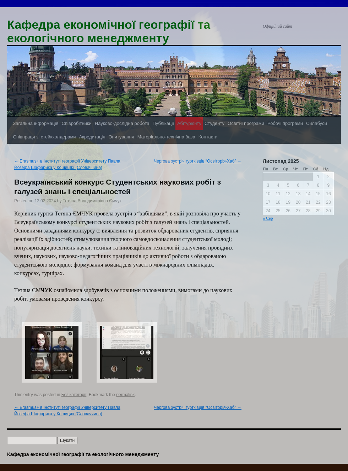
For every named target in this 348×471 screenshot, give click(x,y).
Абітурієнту (189, 123)
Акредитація (92, 136)
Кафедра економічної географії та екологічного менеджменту (108, 31)
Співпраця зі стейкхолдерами (44, 136)
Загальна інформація (36, 123)
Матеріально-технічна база (166, 136)
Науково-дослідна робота (122, 123)
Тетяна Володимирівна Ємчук (92, 200)
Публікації (163, 123)
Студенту (214, 123)
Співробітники (76, 123)
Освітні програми (246, 123)
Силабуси (316, 123)
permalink (125, 394)
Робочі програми (285, 123)
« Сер (268, 218)
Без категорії (74, 394)
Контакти (208, 136)
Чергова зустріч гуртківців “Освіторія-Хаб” (197, 161)
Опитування (121, 136)
